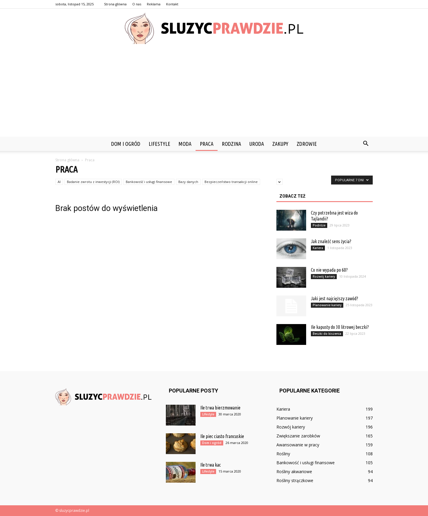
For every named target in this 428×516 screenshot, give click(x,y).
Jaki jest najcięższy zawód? (334, 298)
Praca (206, 144)
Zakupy (280, 144)
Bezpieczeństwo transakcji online (231, 181)
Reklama (153, 4)
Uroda (256, 144)
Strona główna (115, 4)
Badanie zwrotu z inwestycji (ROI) (93, 181)
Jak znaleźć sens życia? (331, 241)
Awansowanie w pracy (297, 445)
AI (59, 181)
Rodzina (231, 144)
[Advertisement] (214, 92)
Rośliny (283, 453)
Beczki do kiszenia (327, 334)
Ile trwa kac (210, 464)
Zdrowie (307, 144)
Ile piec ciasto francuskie (222, 436)
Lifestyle (159, 144)
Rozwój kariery (324, 276)
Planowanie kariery (327, 305)
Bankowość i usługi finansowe (149, 181)
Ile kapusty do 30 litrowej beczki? (340, 327)
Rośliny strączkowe (294, 480)
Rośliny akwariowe (294, 471)
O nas (136, 4)
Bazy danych (188, 181)
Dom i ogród (125, 144)
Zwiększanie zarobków (298, 436)
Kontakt (172, 4)
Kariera (318, 248)
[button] (365, 144)
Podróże (319, 225)
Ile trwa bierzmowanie (220, 407)
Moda (185, 144)
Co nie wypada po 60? (329, 270)
